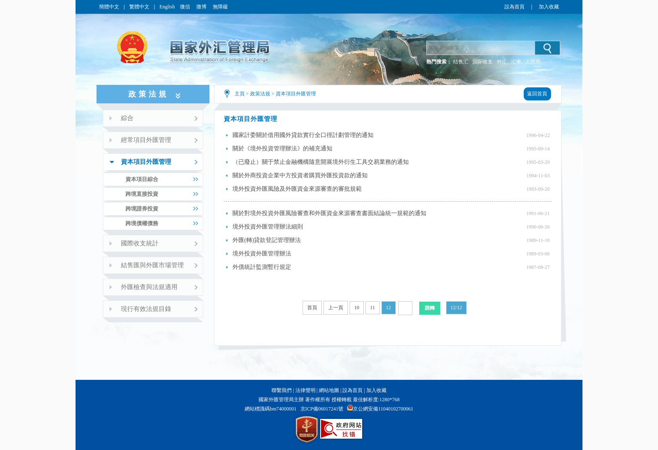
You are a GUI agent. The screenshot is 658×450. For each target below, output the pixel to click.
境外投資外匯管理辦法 (261, 253)
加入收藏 (549, 7)
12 (388, 308)
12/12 (456, 308)
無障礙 (220, 7)
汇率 (516, 62)
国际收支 (483, 62)
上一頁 (335, 308)
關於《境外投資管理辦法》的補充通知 (282, 148)
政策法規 (260, 94)
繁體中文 (139, 7)
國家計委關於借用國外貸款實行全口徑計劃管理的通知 (302, 135)
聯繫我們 (282, 390)
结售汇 (460, 62)
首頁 (312, 308)
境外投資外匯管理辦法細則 (267, 227)
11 (372, 308)
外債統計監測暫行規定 (261, 267)
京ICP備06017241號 (322, 409)
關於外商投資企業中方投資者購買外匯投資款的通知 (300, 175)
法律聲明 (305, 390)
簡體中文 (109, 7)
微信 (185, 7)
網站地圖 (329, 390)
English (167, 7)
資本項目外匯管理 (296, 94)
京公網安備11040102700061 (383, 409)
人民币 (532, 62)
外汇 (502, 62)
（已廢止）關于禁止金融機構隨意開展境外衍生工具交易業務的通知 (320, 162)
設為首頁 (514, 7)
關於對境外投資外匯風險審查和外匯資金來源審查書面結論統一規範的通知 (329, 213)
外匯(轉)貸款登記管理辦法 (266, 240)
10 (356, 308)
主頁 (240, 94)
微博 (202, 7)
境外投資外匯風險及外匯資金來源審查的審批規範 (297, 189)
